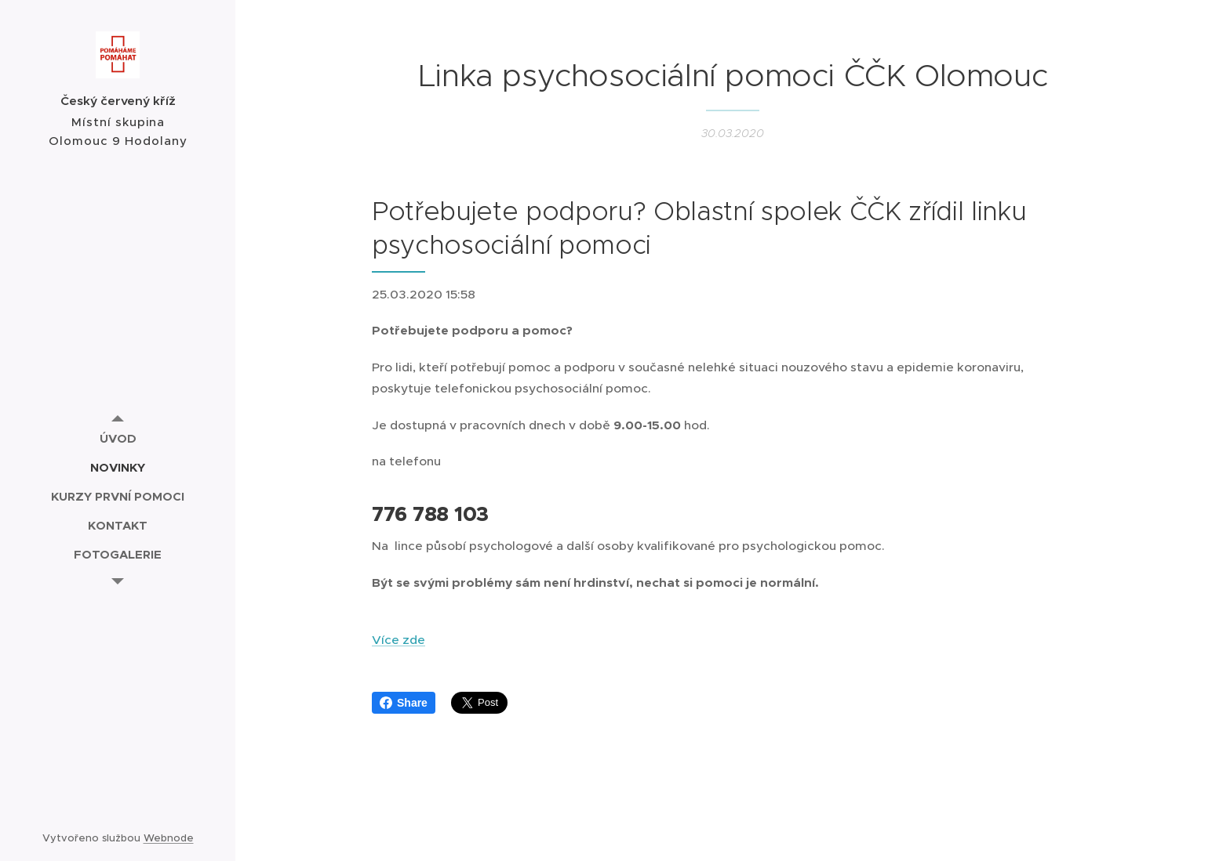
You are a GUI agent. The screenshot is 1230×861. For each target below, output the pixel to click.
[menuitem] (118, 438)
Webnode (169, 838)
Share (404, 702)
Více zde (398, 639)
